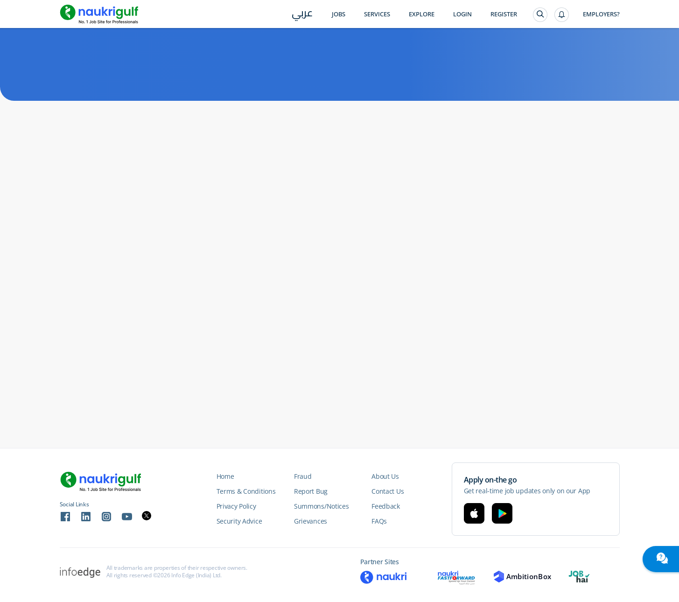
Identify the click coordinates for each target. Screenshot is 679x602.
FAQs (379, 521)
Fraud (303, 476)
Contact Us (387, 491)
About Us (385, 476)
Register (503, 14)
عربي (302, 15)
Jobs (338, 14)
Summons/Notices (321, 506)
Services (377, 14)
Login (462, 14)
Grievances (310, 521)
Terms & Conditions (246, 491)
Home (225, 476)
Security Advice (239, 521)
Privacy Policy (236, 506)
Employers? (601, 14)
